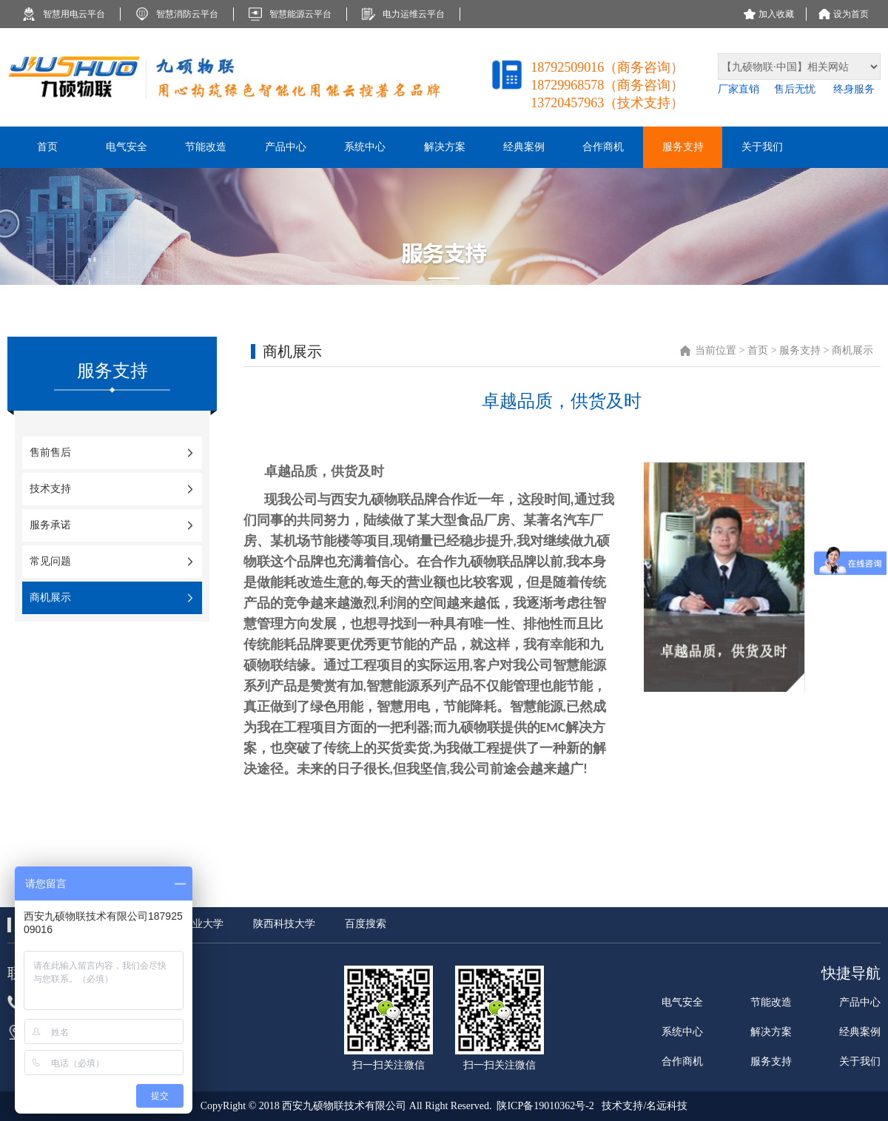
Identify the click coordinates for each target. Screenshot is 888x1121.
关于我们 (860, 1061)
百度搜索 (365, 923)
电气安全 (682, 1002)
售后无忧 (796, 89)
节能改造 (771, 1002)
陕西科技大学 (284, 923)
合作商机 (682, 1061)
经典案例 (860, 1031)
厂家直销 (738, 89)
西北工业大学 (192, 923)
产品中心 (860, 1002)
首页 (759, 350)
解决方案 (771, 1031)
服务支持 (800, 350)
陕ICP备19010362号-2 (545, 1105)
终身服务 (854, 89)
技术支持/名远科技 (644, 1105)
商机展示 (852, 350)
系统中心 (682, 1031)
